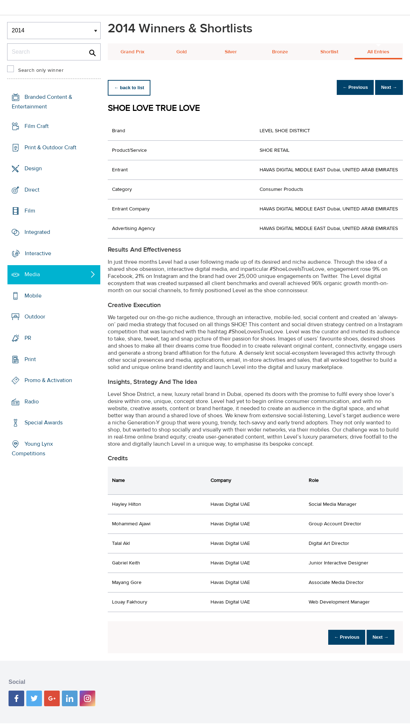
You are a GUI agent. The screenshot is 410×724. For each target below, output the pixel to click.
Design (33, 168)
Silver (231, 52)
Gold (181, 52)
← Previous (347, 87)
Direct (32, 189)
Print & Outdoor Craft (50, 147)
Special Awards (44, 422)
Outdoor (35, 316)
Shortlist (329, 52)
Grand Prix (132, 52)
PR (28, 338)
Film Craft (37, 126)
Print (30, 359)
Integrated (37, 232)
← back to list (131, 87)
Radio (32, 401)
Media (32, 274)
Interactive (38, 253)
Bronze (280, 52)
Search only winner (41, 70)
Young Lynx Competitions (32, 448)
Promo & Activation (48, 380)
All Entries (378, 52)
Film (30, 210)
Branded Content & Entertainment (42, 101)
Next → (386, 87)
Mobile (33, 295)
